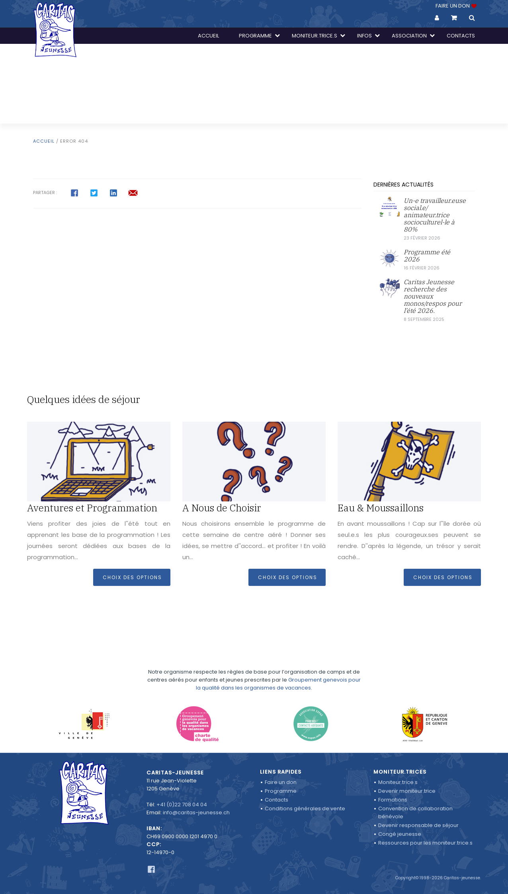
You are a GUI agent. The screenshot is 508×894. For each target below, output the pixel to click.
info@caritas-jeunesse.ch (196, 812)
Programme (281, 791)
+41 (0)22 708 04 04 (181, 804)
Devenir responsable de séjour (418, 825)
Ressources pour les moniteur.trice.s (425, 843)
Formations (392, 800)
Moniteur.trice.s (398, 782)
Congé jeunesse (399, 834)
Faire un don (281, 782)
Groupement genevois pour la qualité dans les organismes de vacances (278, 676)
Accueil (44, 141)
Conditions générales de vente (305, 808)
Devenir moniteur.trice (407, 791)
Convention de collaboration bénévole (415, 812)
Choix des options (132, 577)
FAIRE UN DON (455, 6)
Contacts (276, 800)
